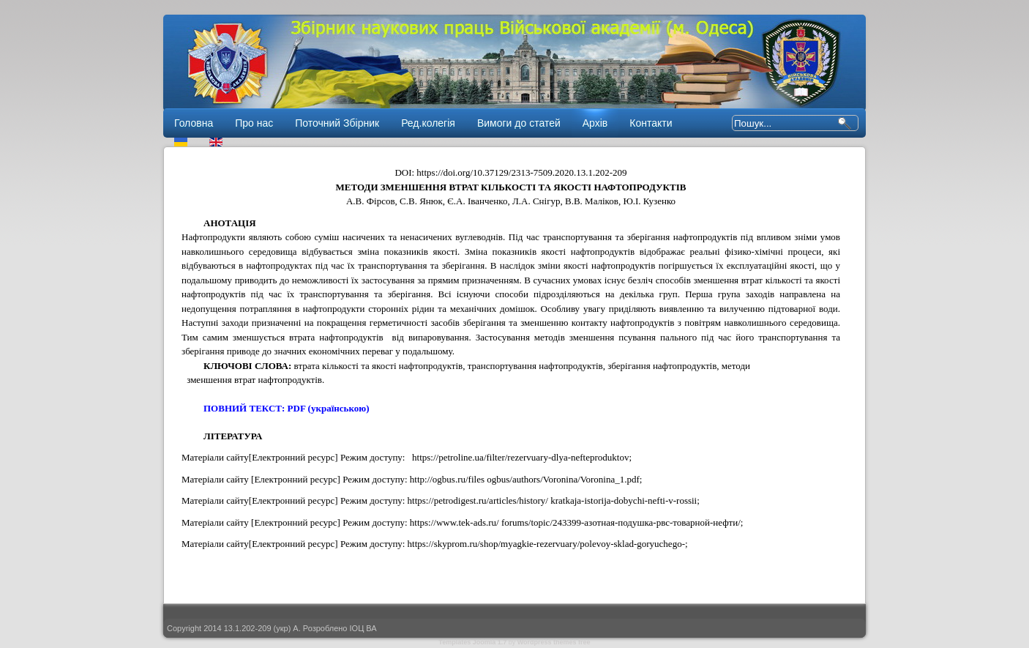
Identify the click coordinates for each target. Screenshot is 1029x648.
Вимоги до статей (519, 123)
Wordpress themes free (554, 642)
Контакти (650, 123)
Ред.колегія (428, 123)
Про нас (254, 123)
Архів (595, 123)
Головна (193, 123)
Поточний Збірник (337, 123)
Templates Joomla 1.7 (472, 642)
